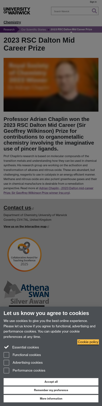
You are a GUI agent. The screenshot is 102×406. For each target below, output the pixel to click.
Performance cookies (24, 370)
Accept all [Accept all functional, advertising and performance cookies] (51, 381)
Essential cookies (21, 347)
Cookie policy (88, 342)
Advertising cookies (23, 363)
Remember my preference (51, 390)
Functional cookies (22, 355)
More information (51, 398)
